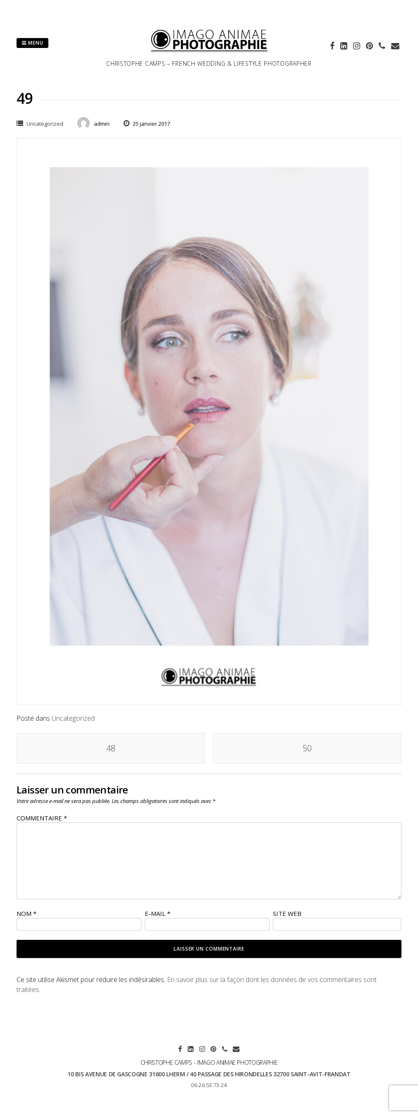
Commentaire (42, 818)
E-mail (157, 913)
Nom (26, 913)
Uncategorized (44, 123)
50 (307, 748)
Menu (32, 42)
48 (110, 748)
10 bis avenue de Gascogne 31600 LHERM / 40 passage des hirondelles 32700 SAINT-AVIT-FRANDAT (208, 1074)
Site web (287, 913)
